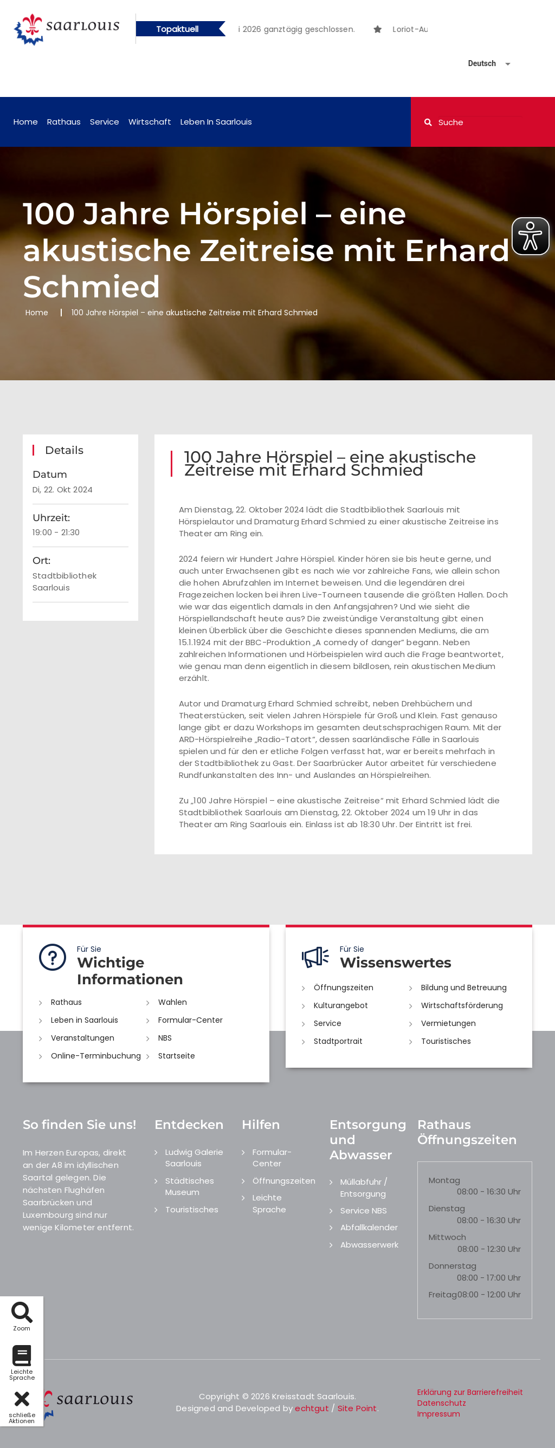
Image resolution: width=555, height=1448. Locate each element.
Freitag (443, 1294)
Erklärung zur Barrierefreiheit (470, 1392)
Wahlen (172, 1002)
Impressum (438, 1413)
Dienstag (447, 1208)
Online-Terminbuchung (96, 1055)
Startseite (176, 1055)
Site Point (357, 1408)
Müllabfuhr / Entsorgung (364, 1187)
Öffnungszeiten (343, 987)
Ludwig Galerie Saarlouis (194, 1157)
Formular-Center (190, 1020)
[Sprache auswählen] (476, 63)
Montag (444, 1180)
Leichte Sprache (269, 1203)
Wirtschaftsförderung (462, 1005)
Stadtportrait (338, 1041)
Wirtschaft (149, 121)
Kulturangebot (341, 1005)
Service (104, 121)
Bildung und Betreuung (464, 987)
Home (26, 121)
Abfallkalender (369, 1227)
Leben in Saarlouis (216, 121)
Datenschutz (441, 1403)
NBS (165, 1038)
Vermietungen (448, 1023)
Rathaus (64, 121)
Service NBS (363, 1210)
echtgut (311, 1408)
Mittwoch (447, 1237)
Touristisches (446, 1041)
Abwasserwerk (369, 1244)
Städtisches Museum (189, 1186)
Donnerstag (452, 1265)
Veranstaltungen (82, 1038)
